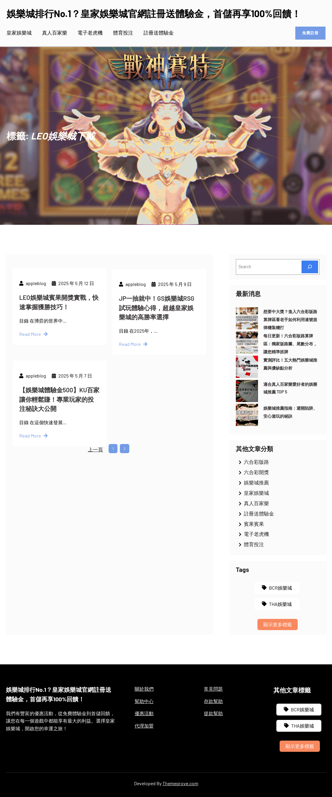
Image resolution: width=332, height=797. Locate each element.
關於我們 (144, 689)
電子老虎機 (256, 534)
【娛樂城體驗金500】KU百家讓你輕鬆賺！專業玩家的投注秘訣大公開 (59, 436)
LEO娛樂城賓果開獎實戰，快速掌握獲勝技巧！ (59, 334)
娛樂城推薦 (256, 482)
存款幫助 (213, 701)
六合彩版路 (256, 462)
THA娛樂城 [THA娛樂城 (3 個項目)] (280, 604)
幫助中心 (144, 701)
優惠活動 (144, 713)
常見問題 (213, 689)
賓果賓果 (254, 524)
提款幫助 (213, 713)
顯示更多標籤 (277, 624)
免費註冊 (308, 33)
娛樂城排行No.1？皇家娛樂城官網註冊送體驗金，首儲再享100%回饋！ (154, 13)
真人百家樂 (256, 503)
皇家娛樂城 (256, 493)
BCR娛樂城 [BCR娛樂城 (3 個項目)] (280, 588)
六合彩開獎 (256, 472)
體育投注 (254, 544)
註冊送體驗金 (259, 513)
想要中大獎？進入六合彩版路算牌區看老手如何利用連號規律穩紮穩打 (290, 319)
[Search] (310, 267)
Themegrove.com (180, 783)
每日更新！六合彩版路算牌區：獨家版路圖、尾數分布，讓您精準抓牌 (290, 343)
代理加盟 (144, 725)
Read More (30, 367)
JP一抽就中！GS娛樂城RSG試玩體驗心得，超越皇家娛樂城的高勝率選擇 (156, 344)
